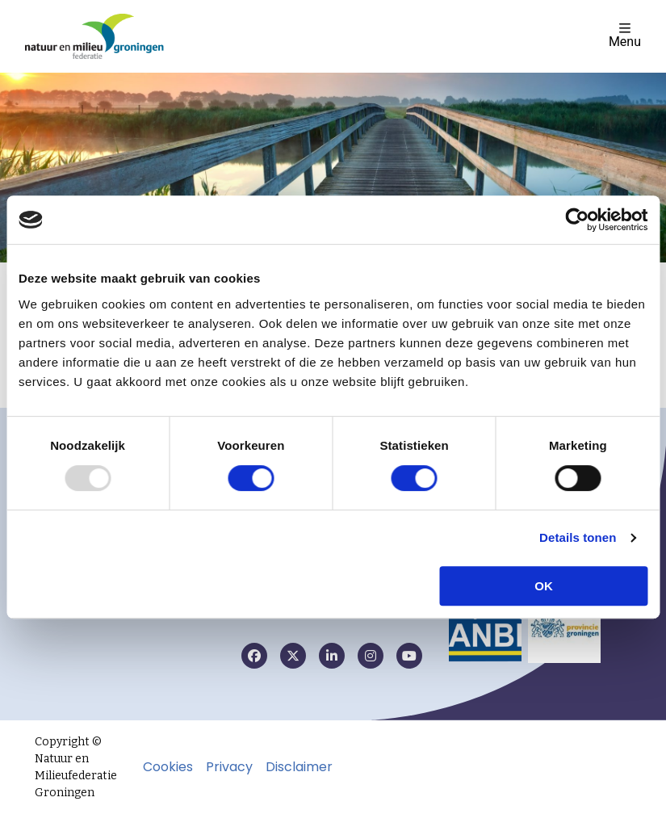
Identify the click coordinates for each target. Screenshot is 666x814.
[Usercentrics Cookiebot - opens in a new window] (576, 220)
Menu (625, 35)
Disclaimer (299, 767)
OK (543, 586)
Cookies (168, 767)
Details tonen (577, 537)
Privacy (229, 767)
